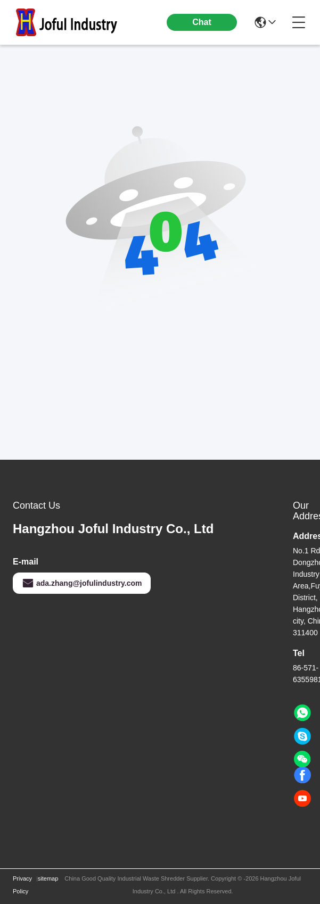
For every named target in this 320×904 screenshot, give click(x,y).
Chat (201, 22)
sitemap (48, 878)
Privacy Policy (22, 884)
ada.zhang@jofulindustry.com (81, 583)
